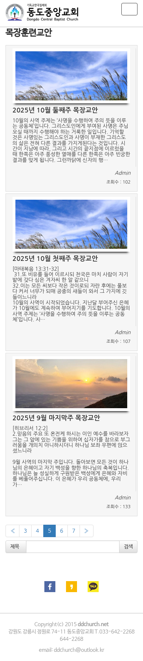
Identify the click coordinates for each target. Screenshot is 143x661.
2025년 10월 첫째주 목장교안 (55, 258)
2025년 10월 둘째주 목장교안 (55, 110)
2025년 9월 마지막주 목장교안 (56, 418)
